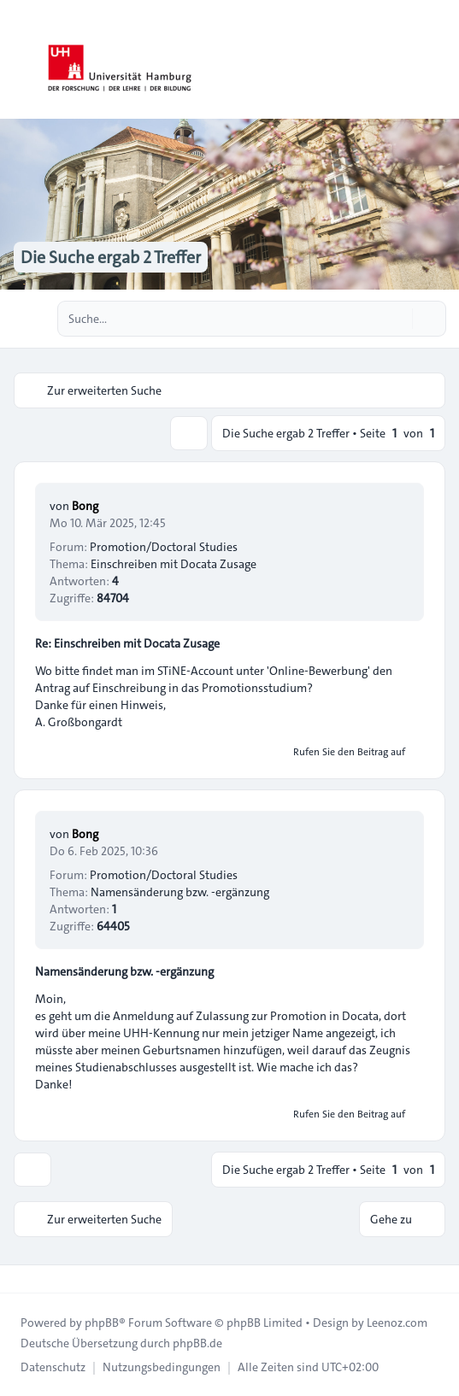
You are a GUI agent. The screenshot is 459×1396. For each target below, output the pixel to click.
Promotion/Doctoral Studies (164, 546)
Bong (85, 505)
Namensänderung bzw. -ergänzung (124, 971)
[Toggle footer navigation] (20, 1279)
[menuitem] (53, 1366)
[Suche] (397, 318)
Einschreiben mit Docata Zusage (173, 563)
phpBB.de (197, 1343)
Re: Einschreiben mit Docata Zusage (127, 643)
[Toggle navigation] (438, 60)
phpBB (102, 1322)
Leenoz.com (397, 1322)
